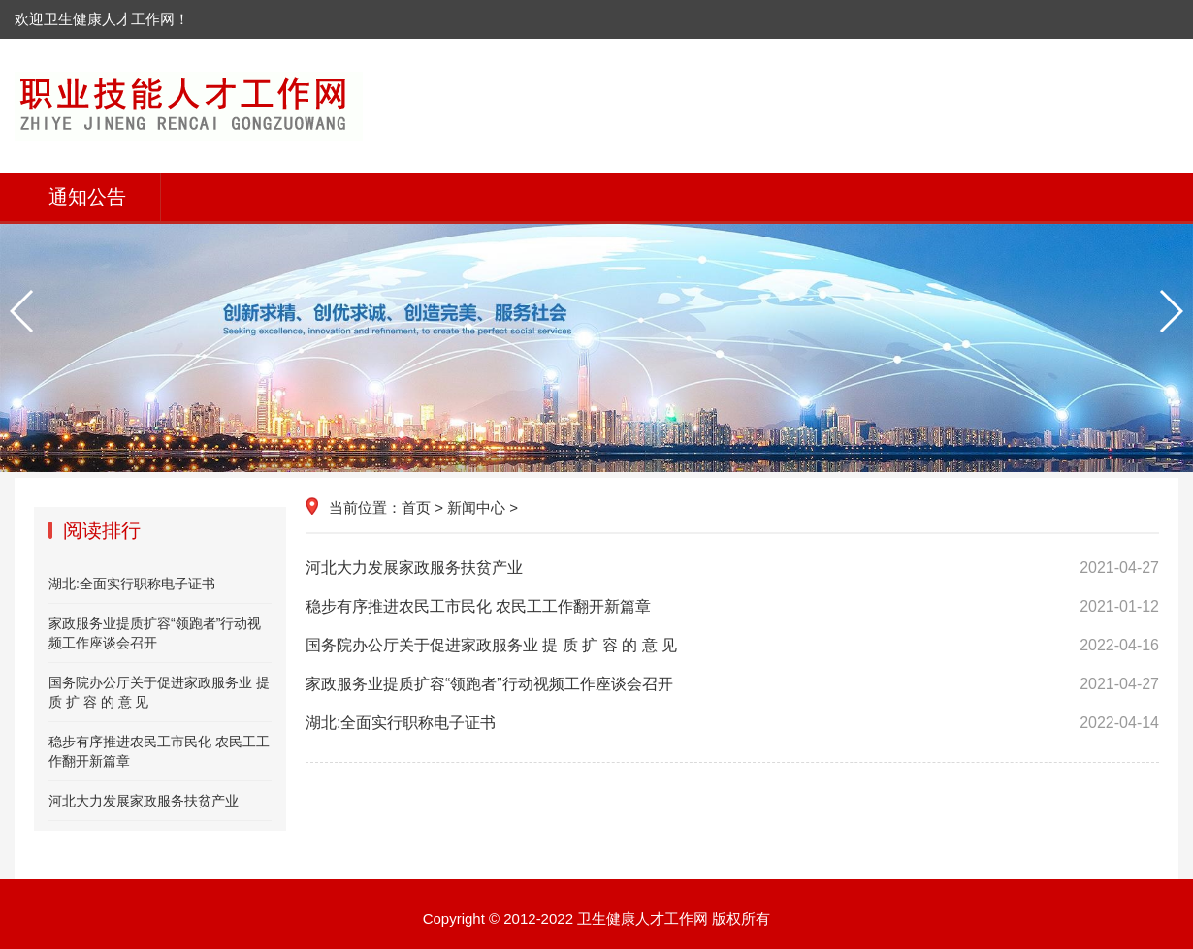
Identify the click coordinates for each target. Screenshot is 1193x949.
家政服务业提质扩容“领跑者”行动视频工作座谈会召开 (732, 684)
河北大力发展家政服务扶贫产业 (732, 568)
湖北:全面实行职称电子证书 (732, 723)
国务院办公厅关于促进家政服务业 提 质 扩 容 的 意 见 (732, 645)
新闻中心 (476, 507)
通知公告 (87, 196)
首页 (416, 507)
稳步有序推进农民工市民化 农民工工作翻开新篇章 (732, 606)
